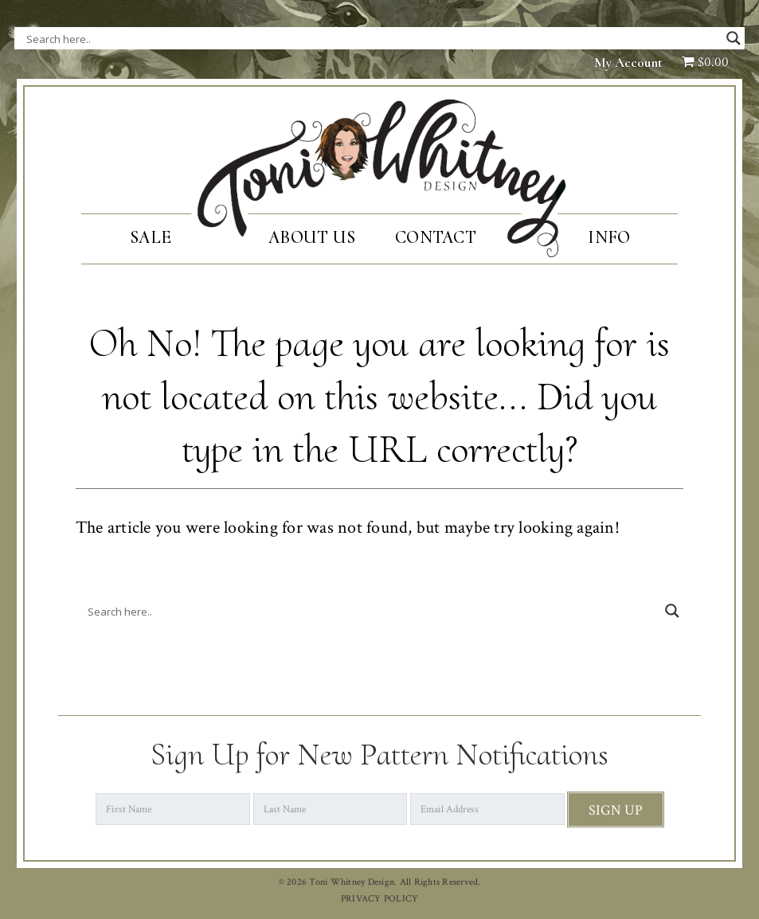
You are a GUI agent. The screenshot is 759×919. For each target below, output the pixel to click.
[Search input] (185, 38)
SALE (150, 237)
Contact (435, 237)
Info (609, 237)
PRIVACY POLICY (380, 899)
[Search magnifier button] (733, 38)
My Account (628, 62)
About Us (311, 237)
